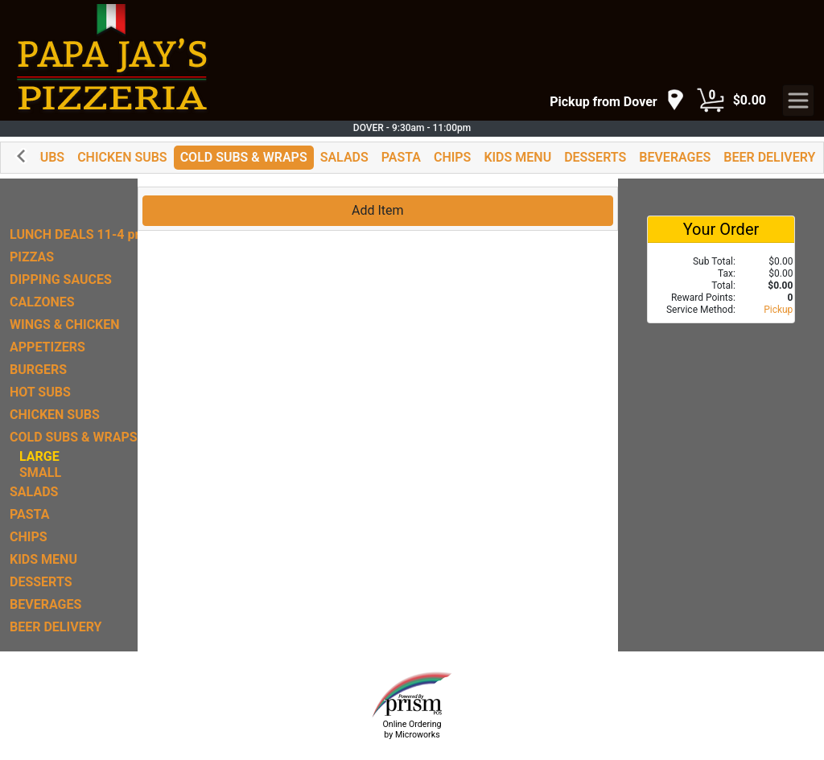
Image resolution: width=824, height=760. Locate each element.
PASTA (401, 157)
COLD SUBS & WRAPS (243, 157)
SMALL (40, 472)
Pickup (778, 309)
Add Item (378, 210)
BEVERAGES (675, 157)
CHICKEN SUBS (122, 157)
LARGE (39, 456)
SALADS (344, 157)
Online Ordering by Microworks (411, 729)
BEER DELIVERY (769, 157)
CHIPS (452, 157)
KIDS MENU (517, 157)
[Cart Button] (710, 100)
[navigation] (616, 100)
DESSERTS (595, 157)
